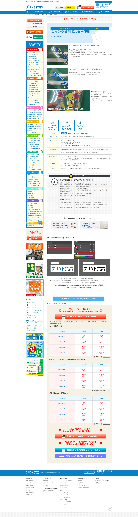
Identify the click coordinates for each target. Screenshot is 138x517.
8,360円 (83, 403)
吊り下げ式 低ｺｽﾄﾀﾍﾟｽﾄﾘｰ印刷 (34, 169)
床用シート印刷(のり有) (33, 60)
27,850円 (101, 414)
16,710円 (83, 409)
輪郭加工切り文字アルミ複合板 (34, 114)
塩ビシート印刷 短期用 (33, 73)
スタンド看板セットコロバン (34, 177)
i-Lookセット (30, 197)
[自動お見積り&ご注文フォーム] (50, 488)
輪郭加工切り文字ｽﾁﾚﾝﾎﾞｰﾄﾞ (34, 118)
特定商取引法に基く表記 (83, 487)
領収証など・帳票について (34, 325)
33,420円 (83, 414)
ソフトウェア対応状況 (65, 502)
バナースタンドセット (33, 188)
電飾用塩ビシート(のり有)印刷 (34, 124)
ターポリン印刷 (31, 158)
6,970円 (101, 403)
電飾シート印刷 (29, 485)
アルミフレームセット (32, 89)
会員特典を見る (38, 23)
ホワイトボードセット (32, 93)
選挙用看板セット (31, 104)
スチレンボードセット (32, 81)
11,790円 (83, 341)
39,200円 (83, 386)
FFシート (29, 130)
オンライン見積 (34, 238)
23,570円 (83, 347)
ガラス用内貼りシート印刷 (33, 138)
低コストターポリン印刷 (33, 154)
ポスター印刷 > (36, 14)
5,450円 (101, 369)
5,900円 (83, 336)
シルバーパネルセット (32, 100)
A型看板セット (31, 175)
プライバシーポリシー (83, 485)
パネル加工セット (30, 483)
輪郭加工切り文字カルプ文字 (34, 112)
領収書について (64, 499)
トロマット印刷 (31, 163)
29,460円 (101, 353)
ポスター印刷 (30, 200)
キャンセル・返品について (34, 323)
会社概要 (80, 480)
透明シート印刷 (31, 142)
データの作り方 (32, 305)
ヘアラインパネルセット (33, 102)
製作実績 (97, 483)
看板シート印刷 (29, 480)
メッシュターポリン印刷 (33, 160)
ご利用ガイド (31, 299)
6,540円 (83, 369)
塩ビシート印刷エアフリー (33, 54)
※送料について (106, 357)
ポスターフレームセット (33, 218)
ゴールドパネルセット (32, 98)
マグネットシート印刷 (32, 65)
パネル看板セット (32, 78)
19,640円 (101, 347)
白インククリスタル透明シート (34, 148)
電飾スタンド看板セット (33, 181)
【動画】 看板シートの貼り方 (102, 480)
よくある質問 (63, 504)
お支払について (32, 317)
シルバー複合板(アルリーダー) (34, 85)
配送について (31, 320)
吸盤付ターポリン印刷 (32, 156)
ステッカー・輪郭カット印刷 (34, 75)
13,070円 (83, 375)
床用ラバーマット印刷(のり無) (34, 62)
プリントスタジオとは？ (66, 480)
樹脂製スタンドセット (32, 179)
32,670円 (101, 386)
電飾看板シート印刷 (32, 121)
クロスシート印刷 (31, 71)
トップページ (28, 14)
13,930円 (101, 409)
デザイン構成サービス (48, 483)
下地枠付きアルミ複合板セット (34, 91)
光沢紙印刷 (30, 205)
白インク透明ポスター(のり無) (34, 211)
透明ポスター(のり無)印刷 (33, 209)
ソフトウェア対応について (34, 310)
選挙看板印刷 (30, 223)
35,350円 (83, 353)
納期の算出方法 (64, 485)
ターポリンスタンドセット (33, 183)
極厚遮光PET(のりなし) (33, 220)
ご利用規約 (80, 483)
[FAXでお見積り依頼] (48, 491)
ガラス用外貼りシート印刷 (33, 140)
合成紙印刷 (30, 207)
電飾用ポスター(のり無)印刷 (34, 126)
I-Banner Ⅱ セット (32, 195)
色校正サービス (47, 480)
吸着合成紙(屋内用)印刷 (33, 69)
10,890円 (101, 375)
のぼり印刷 (30, 167)
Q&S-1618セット (31, 191)
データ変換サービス (48, 485)
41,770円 (101, 420)
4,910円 (101, 336)
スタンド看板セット (32, 172)
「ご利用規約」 (73, 195)
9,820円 (101, 341)
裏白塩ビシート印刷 (32, 58)
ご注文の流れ (93, 321)
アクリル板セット (31, 96)
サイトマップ (81, 490)
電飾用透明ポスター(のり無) (34, 128)
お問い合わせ (31, 330)
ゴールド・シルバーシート (33, 67)
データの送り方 (32, 307)
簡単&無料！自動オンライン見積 (80, 316)
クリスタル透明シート (32, 146)
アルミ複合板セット (32, 83)
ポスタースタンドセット (33, 185)
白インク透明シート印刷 (33, 144)
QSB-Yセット (30, 193)
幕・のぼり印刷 (31, 151)
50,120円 (83, 420)
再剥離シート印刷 (31, 56)
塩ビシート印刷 (31, 52)
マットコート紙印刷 (32, 203)
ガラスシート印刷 (32, 135)
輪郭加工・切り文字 (32, 107)
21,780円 (101, 381)
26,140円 (83, 381)
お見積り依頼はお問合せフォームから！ (80, 450)
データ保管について (33, 312)
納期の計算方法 (105, 321)
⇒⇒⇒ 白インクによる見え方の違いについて (78, 299)
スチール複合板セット (32, 87)
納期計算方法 (31, 315)
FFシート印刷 (30, 165)
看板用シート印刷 (32, 49)
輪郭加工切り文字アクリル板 (34, 116)
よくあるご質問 (32, 328)
